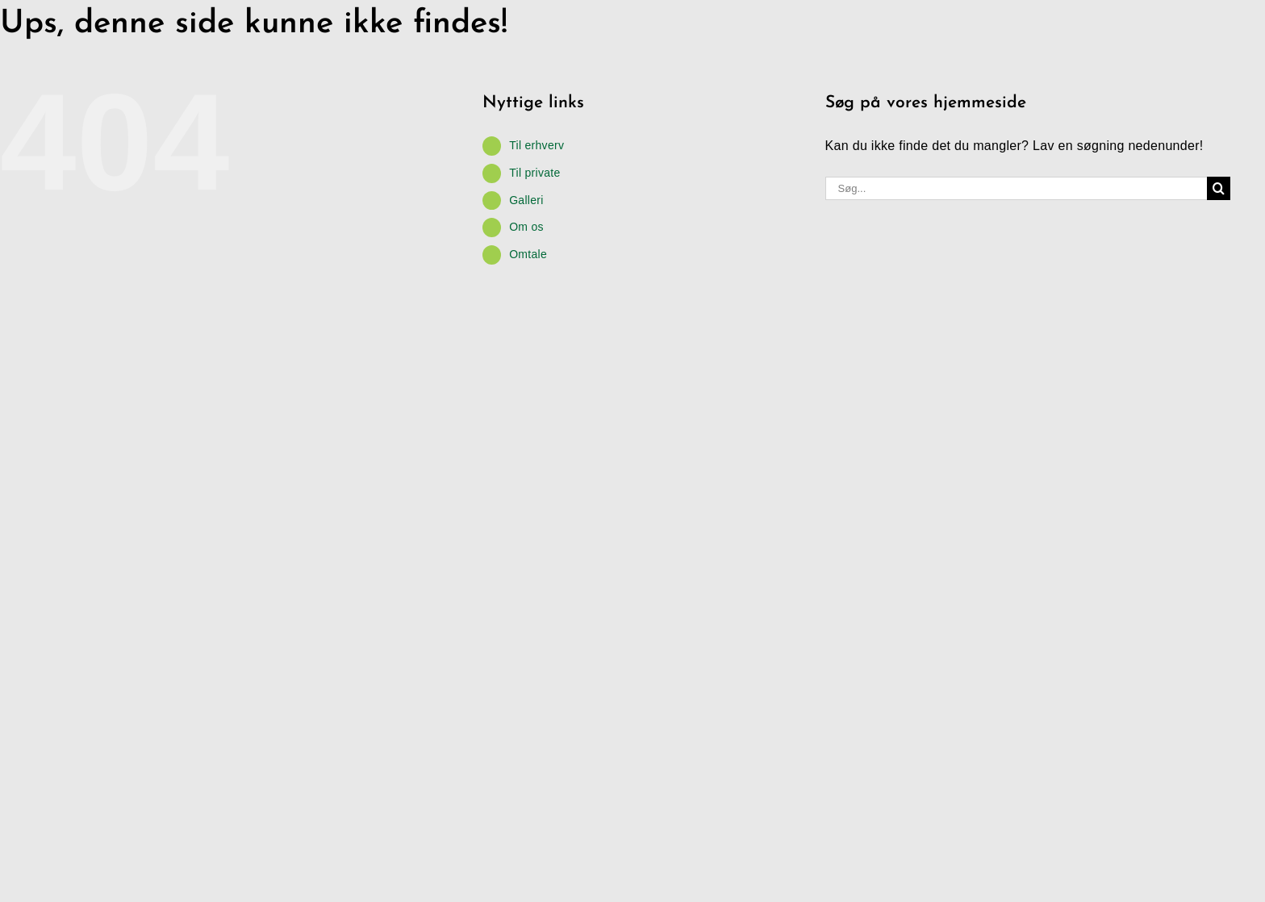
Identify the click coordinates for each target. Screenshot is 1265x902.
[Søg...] (1016, 188)
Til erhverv (536, 145)
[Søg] (1218, 188)
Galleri (526, 200)
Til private (534, 172)
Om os (526, 226)
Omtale (528, 254)
